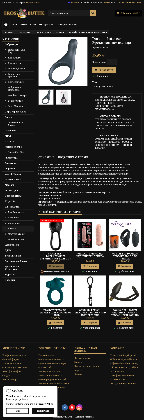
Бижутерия (11, 163)
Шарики (9, 141)
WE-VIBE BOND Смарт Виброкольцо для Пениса (125, 256)
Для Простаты (16, 212)
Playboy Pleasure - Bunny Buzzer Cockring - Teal (55, 313)
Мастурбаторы (16, 234)
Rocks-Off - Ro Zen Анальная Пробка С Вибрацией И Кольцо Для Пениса (125, 314)
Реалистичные (15, 101)
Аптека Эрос (11, 190)
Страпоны (10, 130)
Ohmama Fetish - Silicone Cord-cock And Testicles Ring (90, 313)
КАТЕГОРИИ (18, 24)
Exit (18, 411)
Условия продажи (11, 363)
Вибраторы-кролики (14, 75)
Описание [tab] (46, 157)
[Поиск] (72, 13)
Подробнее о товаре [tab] (73, 157)
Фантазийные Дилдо (15, 123)
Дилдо (8, 117)
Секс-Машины (15, 106)
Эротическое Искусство (12, 268)
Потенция (13, 217)
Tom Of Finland (13, 255)
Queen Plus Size (16, 152)
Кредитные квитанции (86, 366)
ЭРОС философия (11, 371)
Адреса (78, 370)
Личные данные (82, 358)
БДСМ (8, 250)
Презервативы (13, 196)
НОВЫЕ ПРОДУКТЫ (41, 24)
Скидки (6, 375)
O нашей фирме (10, 359)
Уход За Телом (13, 174)
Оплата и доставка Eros (15, 367)
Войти (107, 2)
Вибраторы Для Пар (16, 51)
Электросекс (12, 245)
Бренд (95, 47)
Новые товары (10, 379)
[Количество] (112, 62)
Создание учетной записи (128, 2)
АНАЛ (8, 136)
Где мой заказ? (46, 355)
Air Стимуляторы (17, 68)
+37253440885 (33, 2)
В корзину (104, 70)
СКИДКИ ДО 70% (67, 24)
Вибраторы (11, 44)
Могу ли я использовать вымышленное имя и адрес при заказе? (52, 363)
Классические (15, 63)
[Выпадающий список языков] (75, 2)
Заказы (78, 362)
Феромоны (11, 168)
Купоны (78, 374)
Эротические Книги (16, 261)
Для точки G (14, 57)
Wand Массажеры (17, 95)
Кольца (12, 228)
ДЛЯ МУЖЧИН (12, 206)
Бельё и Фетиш (16, 239)
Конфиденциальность (14, 355)
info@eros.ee (128, 383)
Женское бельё (13, 147)
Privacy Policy (45, 404)
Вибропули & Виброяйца (14, 88)
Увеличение (14, 223)
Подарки (10, 280)
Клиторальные (16, 82)
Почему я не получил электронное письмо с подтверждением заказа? (52, 375)
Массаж (9, 185)
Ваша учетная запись (85, 349)
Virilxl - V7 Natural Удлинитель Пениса (90, 255)
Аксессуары (11, 157)
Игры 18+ (10, 201)
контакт (6, 2)
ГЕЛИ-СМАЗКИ (13, 179)
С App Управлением (15, 111)
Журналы (10, 274)
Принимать (43, 411)
